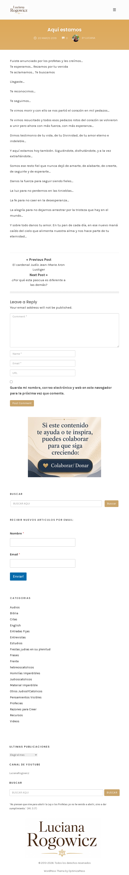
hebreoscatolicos (22, 651)
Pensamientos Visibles (26, 681)
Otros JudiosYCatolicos (26, 676)
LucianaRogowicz (19, 757)
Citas (13, 603)
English (15, 610)
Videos (14, 706)
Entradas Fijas (20, 616)
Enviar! (18, 561)
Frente (14, 646)
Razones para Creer (23, 693)
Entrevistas (18, 621)
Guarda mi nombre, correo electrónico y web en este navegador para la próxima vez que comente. (61, 375)
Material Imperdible (24, 669)
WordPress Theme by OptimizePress (64, 855)
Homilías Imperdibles (25, 658)
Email (15, 539)
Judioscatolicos (21, 663)
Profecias (16, 688)
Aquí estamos (64, 29)
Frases (14, 639)
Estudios (16, 628)
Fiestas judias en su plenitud (30, 633)
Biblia (14, 598)
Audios (15, 591)
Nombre (17, 518)
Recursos (16, 699)
